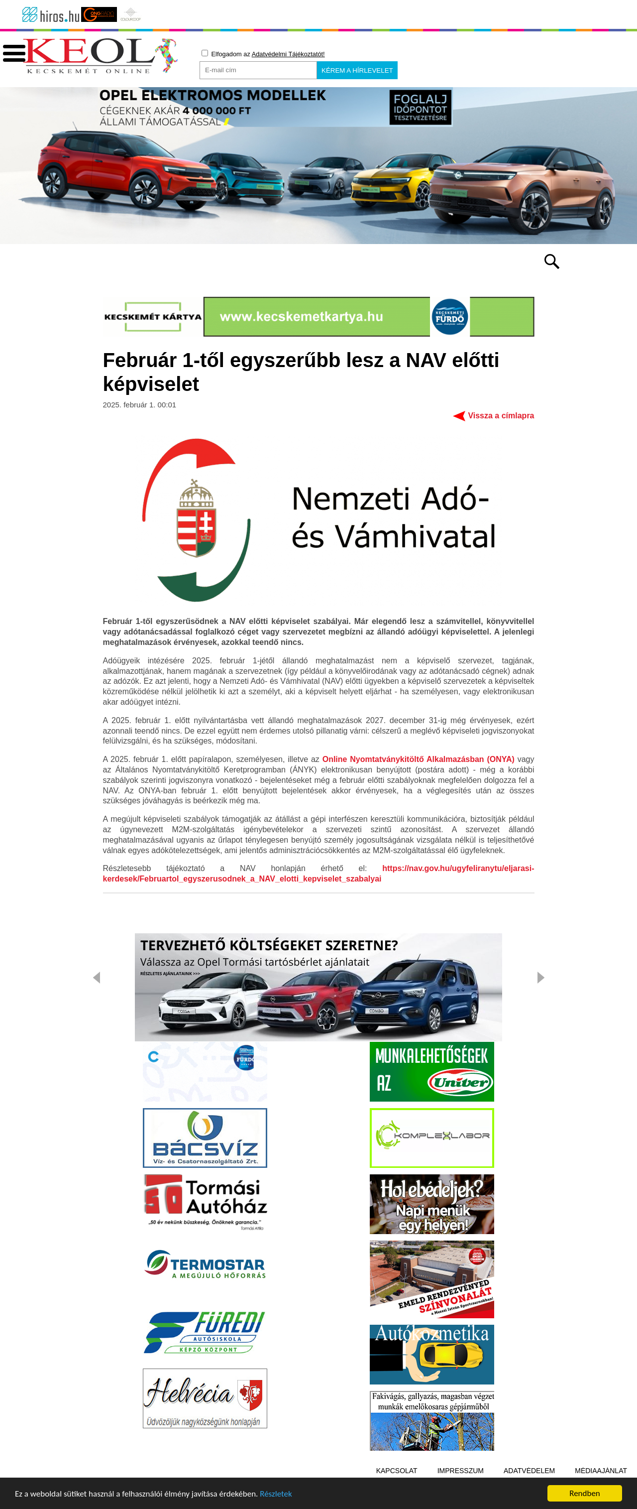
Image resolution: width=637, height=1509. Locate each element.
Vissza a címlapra (501, 415)
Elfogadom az (263, 54)
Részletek (276, 1494)
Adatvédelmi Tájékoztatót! (288, 54)
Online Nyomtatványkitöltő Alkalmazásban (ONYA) (418, 759)
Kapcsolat (397, 1471)
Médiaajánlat (601, 1471)
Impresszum (460, 1471)
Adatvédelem (529, 1471)
